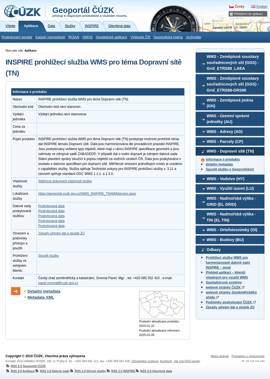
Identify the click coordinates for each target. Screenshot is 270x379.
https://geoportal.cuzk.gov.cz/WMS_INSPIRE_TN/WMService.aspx (87, 194)
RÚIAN (73, 37)
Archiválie (193, 37)
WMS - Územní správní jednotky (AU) (228, 119)
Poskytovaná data (51, 206)
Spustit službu (48, 256)
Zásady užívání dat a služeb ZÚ (230, 307)
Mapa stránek (220, 356)
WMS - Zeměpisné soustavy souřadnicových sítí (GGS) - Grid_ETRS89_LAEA (233, 62)
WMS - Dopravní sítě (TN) (230, 151)
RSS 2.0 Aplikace (20, 371)
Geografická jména (168, 37)
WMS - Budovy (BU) (225, 239)
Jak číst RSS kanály (187, 361)
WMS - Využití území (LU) (230, 188)
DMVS (88, 37)
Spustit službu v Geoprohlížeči (230, 169)
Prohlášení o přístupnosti (248, 356)
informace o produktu (223, 159)
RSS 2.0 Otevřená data (153, 371)
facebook (166, 361)
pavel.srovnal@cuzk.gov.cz (58, 283)
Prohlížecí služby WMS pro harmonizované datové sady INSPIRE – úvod (228, 262)
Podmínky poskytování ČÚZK (231, 302)
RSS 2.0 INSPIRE (120, 371)
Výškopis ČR (140, 37)
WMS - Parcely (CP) (225, 141)
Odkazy (214, 249)
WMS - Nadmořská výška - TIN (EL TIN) (231, 217)
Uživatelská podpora (144, 361)
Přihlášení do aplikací (248, 13)
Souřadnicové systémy (224, 282)
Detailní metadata (44, 291)
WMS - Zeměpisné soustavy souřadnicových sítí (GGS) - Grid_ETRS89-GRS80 (233, 84)
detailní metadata (219, 164)
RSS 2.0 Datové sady (52, 371)
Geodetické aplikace (111, 37)
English (261, 7)
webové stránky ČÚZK (225, 287)
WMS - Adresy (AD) (225, 131)
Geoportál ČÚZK (89, 11)
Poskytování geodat (17, 37)
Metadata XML (41, 297)
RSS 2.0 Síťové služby (87, 371)
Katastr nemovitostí (50, 37)
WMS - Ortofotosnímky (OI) (232, 230)
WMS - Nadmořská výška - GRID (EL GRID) (231, 201)
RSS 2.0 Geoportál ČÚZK (26, 366)
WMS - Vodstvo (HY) (225, 179)
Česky (239, 7)
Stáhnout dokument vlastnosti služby (65, 181)
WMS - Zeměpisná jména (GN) (230, 103)
